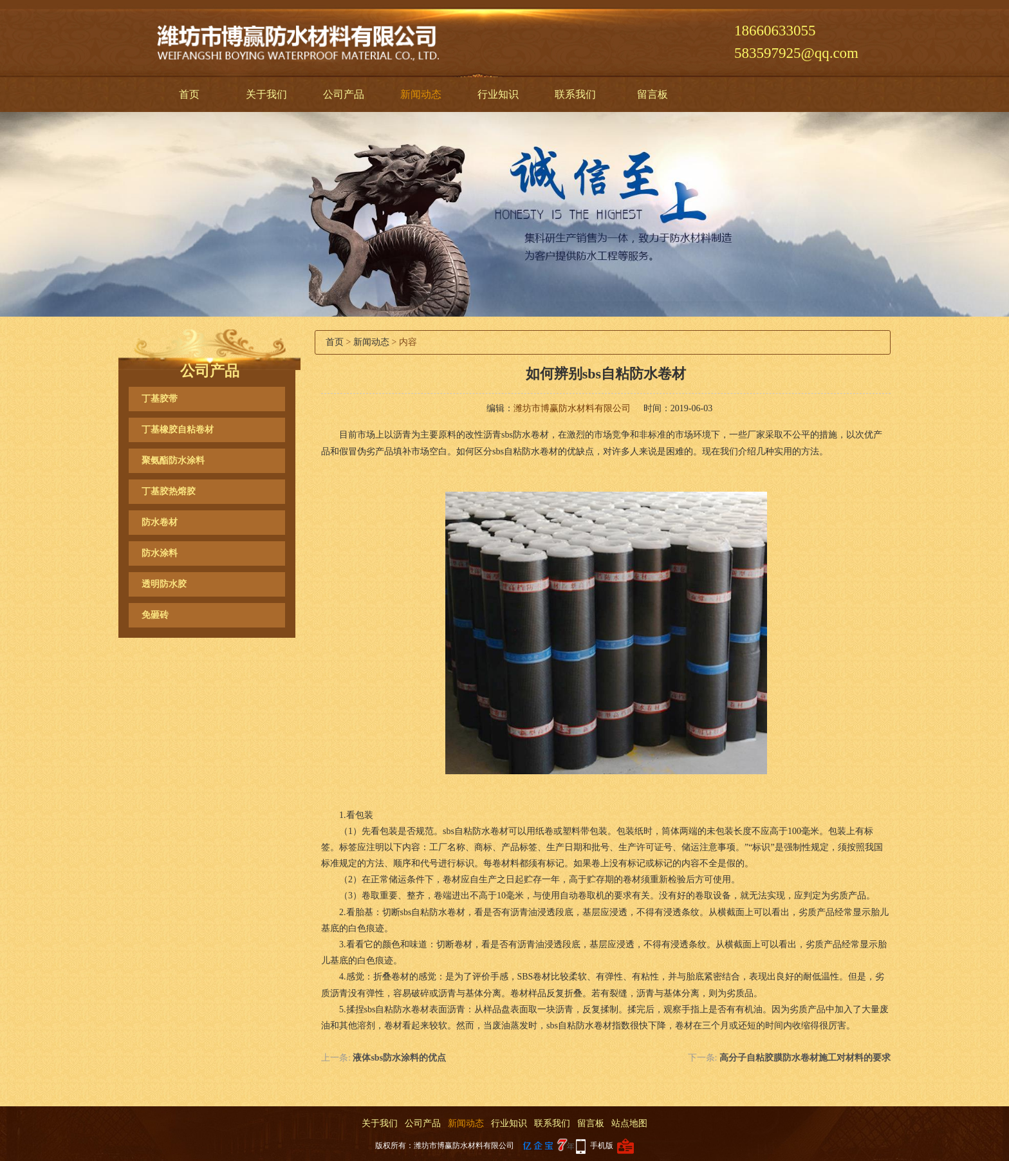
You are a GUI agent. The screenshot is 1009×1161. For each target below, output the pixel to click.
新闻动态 (420, 94)
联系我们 (575, 94)
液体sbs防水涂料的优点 (399, 1058)
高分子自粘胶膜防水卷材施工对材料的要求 (805, 1058)
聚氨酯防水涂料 (173, 460)
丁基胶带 (160, 399)
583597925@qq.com (796, 53)
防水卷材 (160, 522)
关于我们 (266, 94)
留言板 (652, 94)
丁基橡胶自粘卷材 (178, 429)
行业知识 (498, 94)
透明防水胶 (164, 584)
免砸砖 (155, 615)
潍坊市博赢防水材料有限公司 (572, 408)
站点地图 (629, 1123)
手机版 (601, 1145)
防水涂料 (160, 553)
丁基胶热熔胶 (169, 491)
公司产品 (343, 94)
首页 (189, 94)
